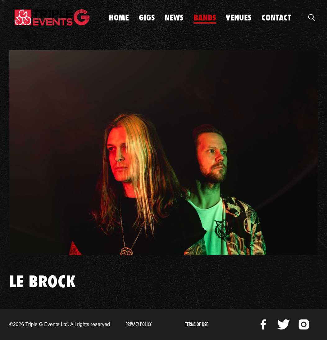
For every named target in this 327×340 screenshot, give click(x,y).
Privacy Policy (138, 324)
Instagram (303, 324)
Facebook (263, 324)
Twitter (283, 324)
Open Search (311, 17)
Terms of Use (196, 324)
